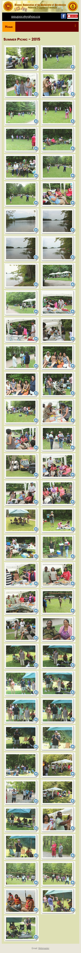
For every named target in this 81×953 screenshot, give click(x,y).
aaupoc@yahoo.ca (25, 16)
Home (9, 26)
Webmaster (43, 948)
